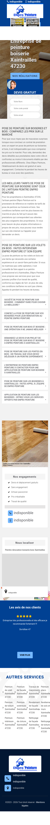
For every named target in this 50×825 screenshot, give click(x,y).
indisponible (14, 1)
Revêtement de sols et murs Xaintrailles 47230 (43, 709)
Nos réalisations (25, 76)
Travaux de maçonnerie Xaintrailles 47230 (31, 692)
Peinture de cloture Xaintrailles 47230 (19, 723)
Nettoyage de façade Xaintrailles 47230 (31, 723)
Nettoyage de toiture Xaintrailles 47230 (43, 726)
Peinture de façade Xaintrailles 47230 (19, 692)
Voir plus (25, 655)
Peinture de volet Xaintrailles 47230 (7, 692)
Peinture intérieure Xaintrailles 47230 (7, 723)
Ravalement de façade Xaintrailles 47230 (31, 707)
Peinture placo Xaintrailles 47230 (43, 692)
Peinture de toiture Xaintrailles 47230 (7, 707)
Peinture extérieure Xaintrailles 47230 (19, 707)
